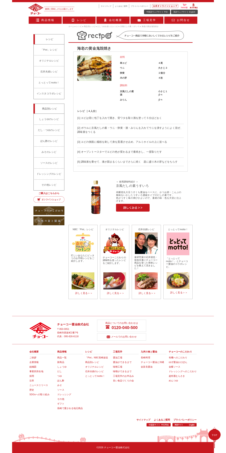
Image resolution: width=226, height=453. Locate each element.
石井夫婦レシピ (49, 71)
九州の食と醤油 (149, 351)
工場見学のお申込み (123, 376)
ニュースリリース (38, 385)
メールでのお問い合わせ (121, 336)
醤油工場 (117, 357)
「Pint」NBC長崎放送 (96, 357)
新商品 (60, 362)
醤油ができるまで (122, 362)
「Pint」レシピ (49, 49)
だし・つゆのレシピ (49, 130)
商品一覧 (61, 357)
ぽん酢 (60, 380)
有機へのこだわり (178, 357)
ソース (60, 390)
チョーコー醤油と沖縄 (152, 362)
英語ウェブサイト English (184, 12)
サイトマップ (106, 6)
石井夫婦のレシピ (94, 371)
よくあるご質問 (121, 6)
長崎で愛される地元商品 (70, 408)
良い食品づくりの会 (123, 380)
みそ (59, 385)
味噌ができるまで (122, 371)
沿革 (31, 380)
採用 (31, 376)
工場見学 (147, 20)
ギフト (60, 403)
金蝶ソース (174, 367)
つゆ (59, 376)
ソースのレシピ (49, 163)
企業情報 (34, 362)
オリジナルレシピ (49, 60)
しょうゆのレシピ (49, 119)
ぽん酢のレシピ (49, 141)
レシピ (79, 20)
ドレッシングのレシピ (49, 174)
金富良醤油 (146, 367)
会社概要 (113, 20)
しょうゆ (61, 367)
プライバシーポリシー (139, 6)
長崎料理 (145, 357)
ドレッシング (64, 394)
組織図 (32, 367)
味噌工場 (117, 367)
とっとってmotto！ (48, 82)
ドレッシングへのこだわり (183, 371)
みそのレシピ (49, 152)
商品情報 (45, 20)
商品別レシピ (92, 362)
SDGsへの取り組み (39, 394)
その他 (60, 399)
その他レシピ (49, 185)
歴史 (31, 390)
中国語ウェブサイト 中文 (157, 12)
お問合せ (181, 20)
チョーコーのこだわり (180, 351)
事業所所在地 (36, 371)
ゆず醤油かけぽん (178, 362)
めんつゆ (173, 380)
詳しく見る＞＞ (84, 293)
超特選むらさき (177, 376)
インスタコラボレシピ (49, 93)
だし (59, 371)
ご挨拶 (32, 357)
